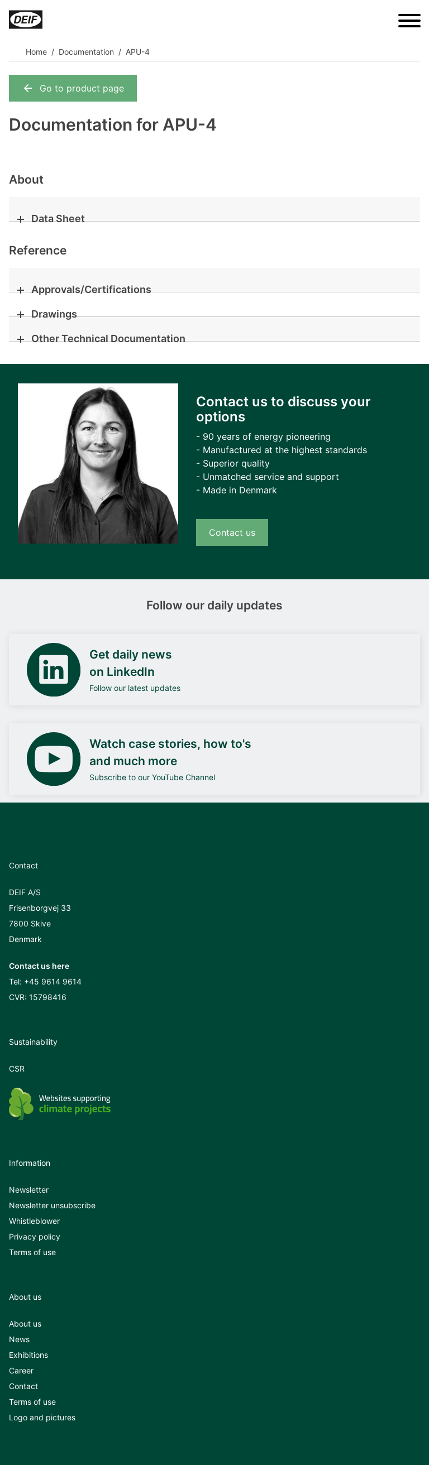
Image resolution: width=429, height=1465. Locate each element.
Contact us (232, 532)
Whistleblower (34, 1221)
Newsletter (29, 1189)
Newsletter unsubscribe (52, 1205)
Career (21, 1370)
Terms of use (32, 1252)
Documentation (86, 51)
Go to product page (73, 88)
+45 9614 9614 (53, 981)
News (19, 1339)
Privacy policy (34, 1236)
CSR (17, 1068)
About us (25, 1323)
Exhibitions (28, 1355)
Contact (23, 1386)
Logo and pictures (42, 1417)
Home (36, 51)
